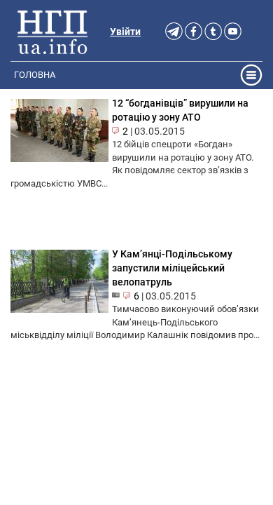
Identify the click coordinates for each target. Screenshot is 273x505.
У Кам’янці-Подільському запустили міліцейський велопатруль (172, 268)
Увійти (125, 31)
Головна (34, 74)
